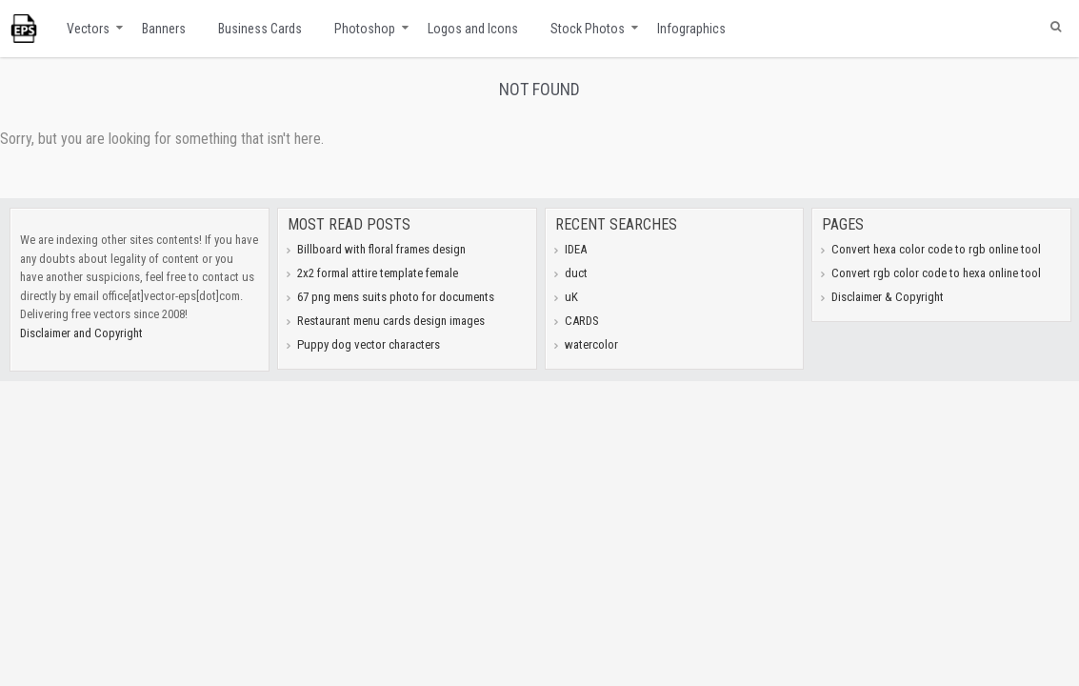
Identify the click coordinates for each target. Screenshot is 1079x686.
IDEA (576, 249)
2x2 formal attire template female (377, 273)
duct (576, 273)
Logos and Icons (473, 28)
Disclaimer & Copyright (887, 297)
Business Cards (260, 28)
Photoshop (364, 28)
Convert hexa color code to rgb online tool (936, 249)
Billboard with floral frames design (381, 249)
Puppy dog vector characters (368, 344)
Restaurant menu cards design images (391, 320)
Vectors (88, 28)
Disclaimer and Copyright (81, 333)
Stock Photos (587, 28)
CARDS (582, 320)
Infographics (691, 28)
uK (571, 297)
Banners (164, 28)
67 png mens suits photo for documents (395, 297)
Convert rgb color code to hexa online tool (936, 273)
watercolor (591, 344)
